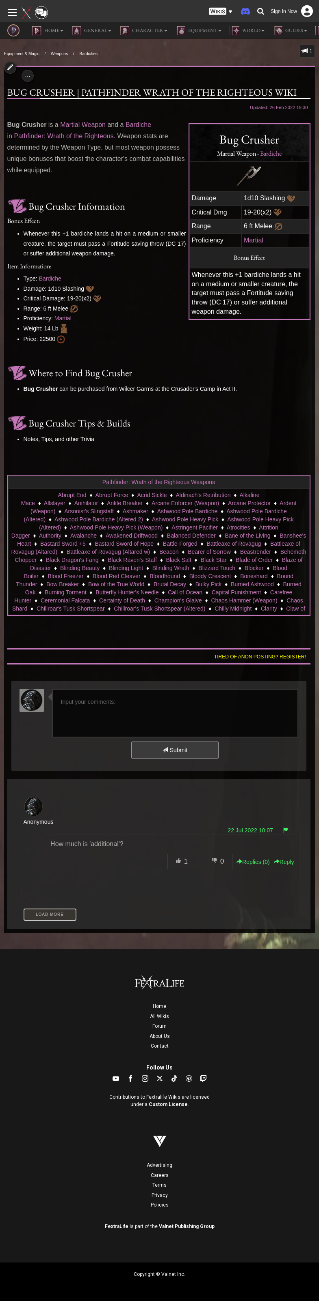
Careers (160, 1175)
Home (159, 1006)
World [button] (247, 31)
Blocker (254, 568)
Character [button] (143, 31)
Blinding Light (126, 568)
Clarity (269, 608)
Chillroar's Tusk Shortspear (71, 608)
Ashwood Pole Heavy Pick (185, 519)
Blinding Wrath (170, 568)
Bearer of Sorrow (209, 552)
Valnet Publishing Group (187, 1226)
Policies (160, 1205)
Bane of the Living (247, 535)
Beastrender (255, 552)
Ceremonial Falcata (65, 600)
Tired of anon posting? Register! (260, 657)
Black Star (214, 560)
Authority (50, 535)
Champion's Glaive (178, 600)
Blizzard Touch (216, 568)
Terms (159, 1185)
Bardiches (88, 53)
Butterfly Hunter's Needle (126, 592)
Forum (159, 1026)
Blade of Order (254, 560)
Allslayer (54, 503)
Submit (175, 750)
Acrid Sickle (152, 495)
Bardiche (271, 153)
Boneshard (254, 576)
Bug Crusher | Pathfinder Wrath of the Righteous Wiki (152, 92)
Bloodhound (165, 576)
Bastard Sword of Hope (124, 543)
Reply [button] (284, 862)
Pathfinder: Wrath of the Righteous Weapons (158, 482)
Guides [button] (290, 31)
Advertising (159, 1165)
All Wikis (159, 1016)
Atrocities (238, 527)
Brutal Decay (170, 584)
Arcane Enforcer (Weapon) (185, 503)
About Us (160, 1036)
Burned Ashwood (252, 584)
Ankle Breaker (125, 503)
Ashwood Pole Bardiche (187, 511)
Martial (253, 240)
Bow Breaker (62, 584)
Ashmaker (135, 511)
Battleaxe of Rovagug (233, 543)
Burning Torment (65, 592)
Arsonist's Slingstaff (88, 511)
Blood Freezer (65, 576)
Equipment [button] (198, 31)
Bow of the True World (116, 584)
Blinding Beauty (80, 568)
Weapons (59, 53)
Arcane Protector (249, 503)
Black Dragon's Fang (72, 560)
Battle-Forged (180, 543)
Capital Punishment (236, 592)
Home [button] (47, 31)
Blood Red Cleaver (117, 576)
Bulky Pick (208, 584)
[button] (220, 11)
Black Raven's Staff (132, 560)
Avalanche (83, 535)
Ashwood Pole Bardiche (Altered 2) (98, 519)
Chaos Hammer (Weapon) (244, 600)
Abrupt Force (111, 495)
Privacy (160, 1195)
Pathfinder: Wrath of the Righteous (63, 136)
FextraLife (116, 1226)
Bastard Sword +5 (63, 543)
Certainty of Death (122, 600)
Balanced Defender (191, 535)
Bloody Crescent (210, 576)
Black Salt (178, 560)
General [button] (91, 31)
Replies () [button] (253, 862)
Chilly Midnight (233, 608)
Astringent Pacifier (194, 527)
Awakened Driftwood (132, 535)
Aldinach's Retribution (203, 495)
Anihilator (86, 503)
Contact (160, 1046)
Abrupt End (72, 495)
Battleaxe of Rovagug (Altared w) (108, 552)
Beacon (168, 552)
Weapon (94, 124)
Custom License (168, 1104)
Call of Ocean (185, 592)
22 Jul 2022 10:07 (250, 830)
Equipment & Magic (21, 53)
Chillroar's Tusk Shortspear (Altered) (159, 608)
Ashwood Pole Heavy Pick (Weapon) (116, 527)
